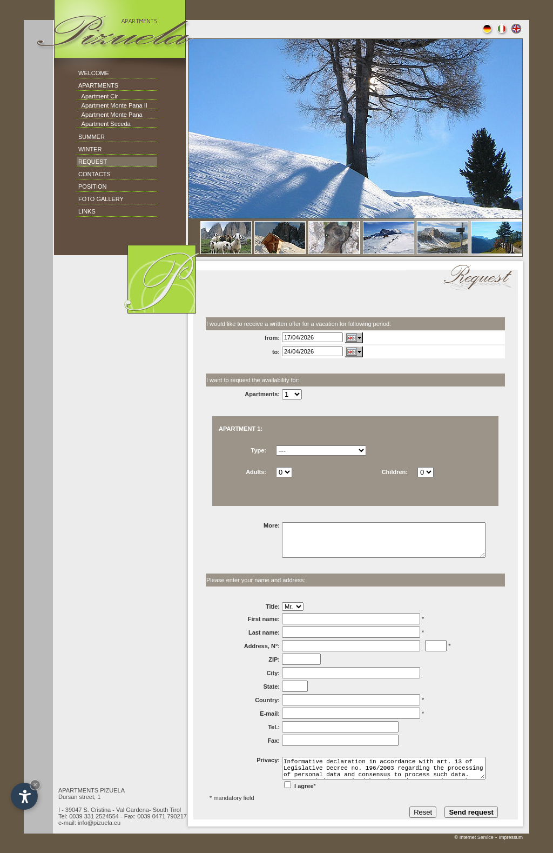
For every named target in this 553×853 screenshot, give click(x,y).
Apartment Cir (97, 96)
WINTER (90, 149)
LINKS (87, 211)
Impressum (510, 850)
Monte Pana (125, 114)
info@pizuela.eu (99, 835)
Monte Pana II (128, 105)
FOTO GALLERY (101, 199)
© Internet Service (474, 850)
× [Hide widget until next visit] (35, 785)
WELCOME (93, 73)
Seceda (119, 124)
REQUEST (92, 161)
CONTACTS (94, 174)
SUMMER (91, 137)
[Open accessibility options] (24, 796)
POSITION (92, 186)
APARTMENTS (98, 85)
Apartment (95, 105)
